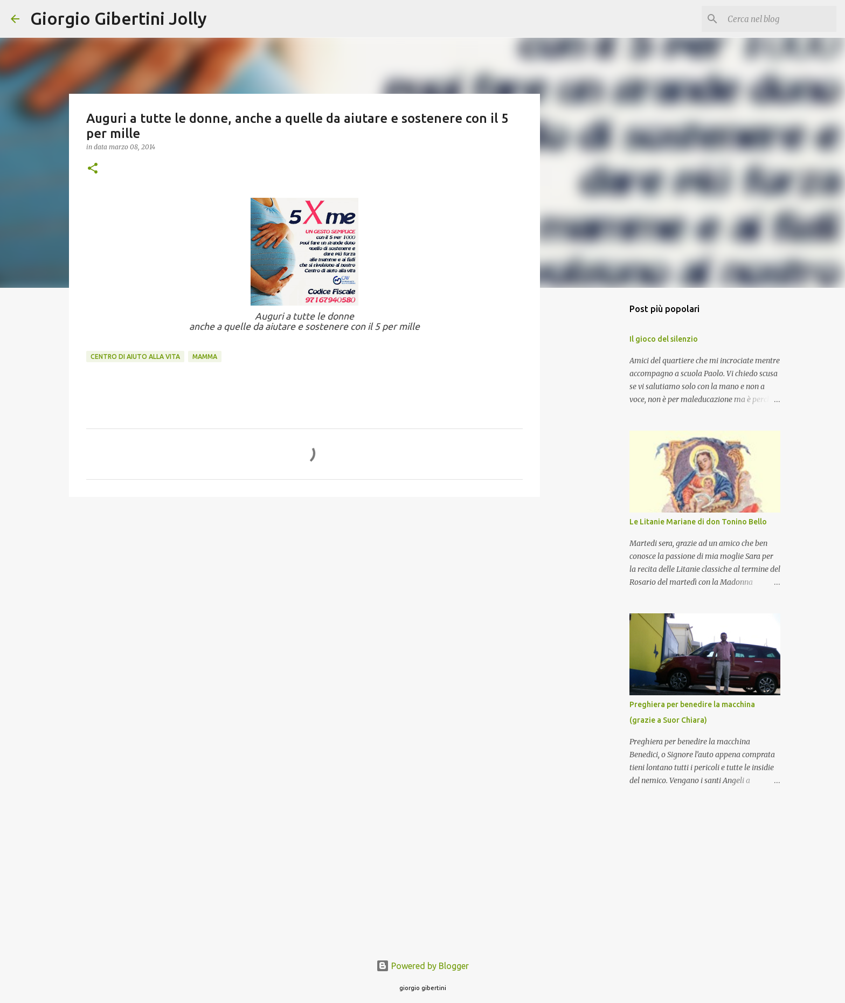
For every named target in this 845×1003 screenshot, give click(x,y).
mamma (204, 356)
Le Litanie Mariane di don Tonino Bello (698, 521)
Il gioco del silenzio (663, 339)
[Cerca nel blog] (779, 19)
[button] (92, 169)
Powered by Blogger (422, 966)
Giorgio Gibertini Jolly (118, 18)
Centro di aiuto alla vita (135, 356)
